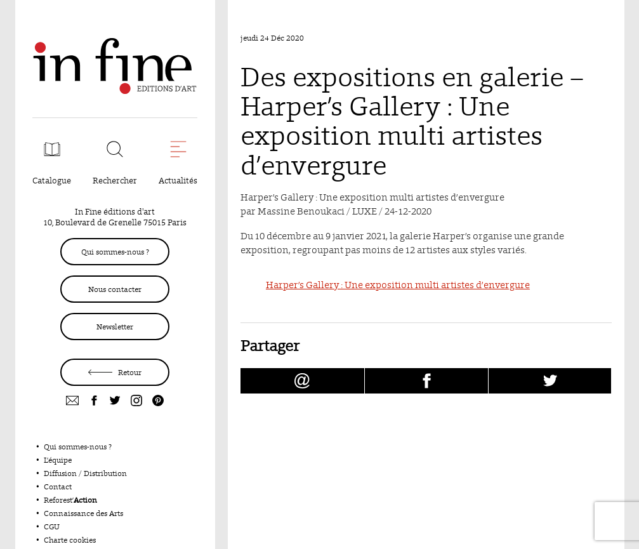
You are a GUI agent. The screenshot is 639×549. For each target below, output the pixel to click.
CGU (52, 526)
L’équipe (58, 460)
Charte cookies (70, 540)
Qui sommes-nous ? (115, 251)
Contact (58, 486)
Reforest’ (70, 500)
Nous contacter (115, 289)
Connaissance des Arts (83, 513)
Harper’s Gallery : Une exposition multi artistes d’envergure (398, 285)
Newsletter (114, 326)
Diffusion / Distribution (85, 473)
